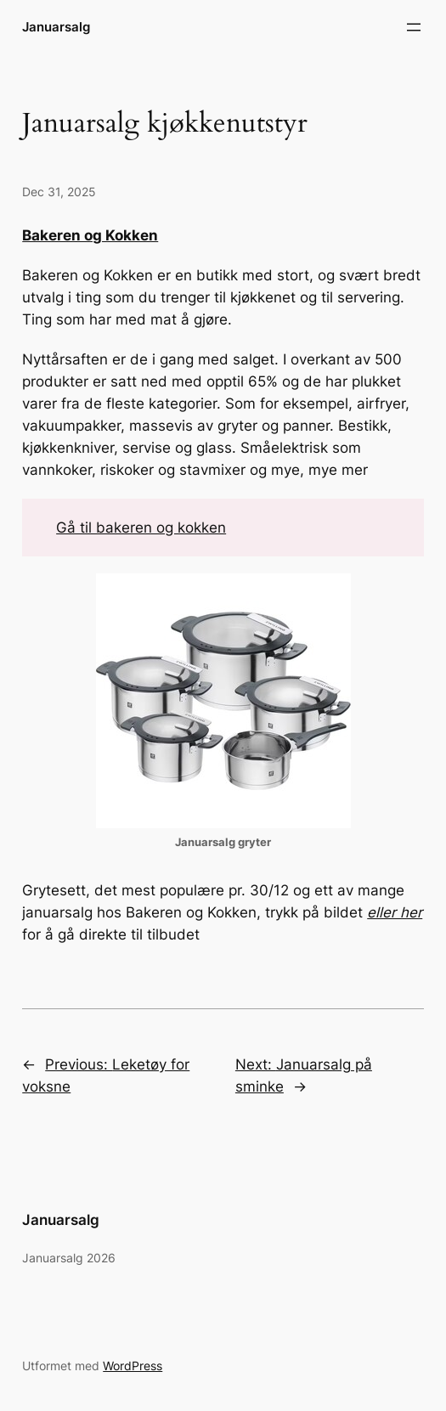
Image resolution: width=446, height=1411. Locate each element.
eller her (394, 912)
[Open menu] (414, 27)
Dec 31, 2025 (59, 191)
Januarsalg (56, 27)
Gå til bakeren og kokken (141, 527)
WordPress (132, 1365)
